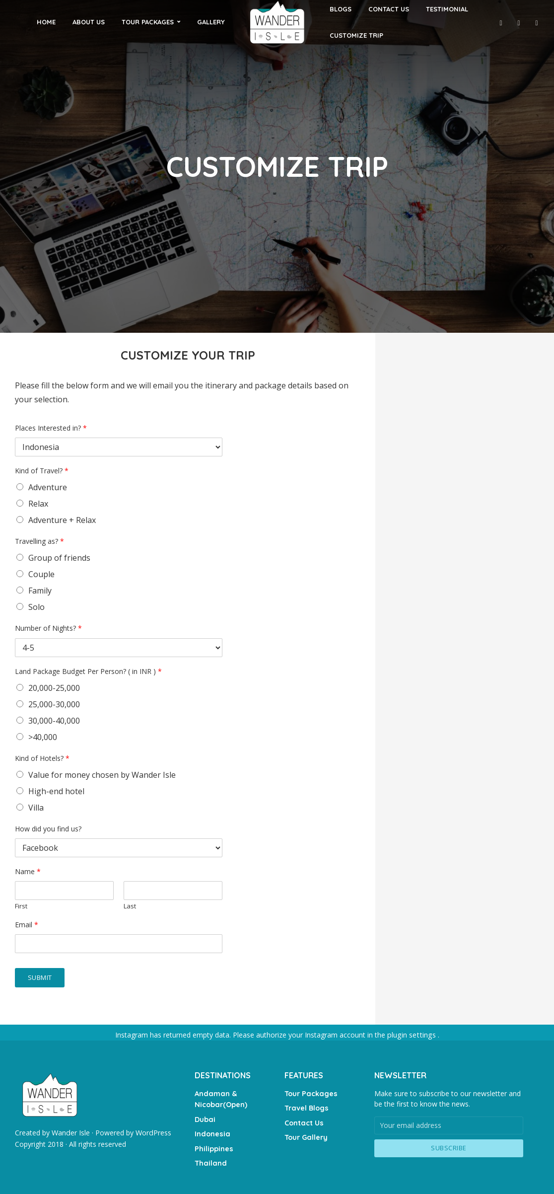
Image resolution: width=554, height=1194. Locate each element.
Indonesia (212, 1130)
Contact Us (303, 1120)
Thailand (210, 1158)
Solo (36, 606)
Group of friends (59, 557)
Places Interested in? (51, 428)
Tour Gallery (305, 1134)
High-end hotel (56, 791)
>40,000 (42, 737)
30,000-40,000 (54, 720)
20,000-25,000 (54, 687)
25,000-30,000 (54, 704)
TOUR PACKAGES (148, 22)
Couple (41, 574)
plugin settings (412, 1035)
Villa (36, 807)
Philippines (213, 1144)
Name (28, 871)
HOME (46, 22)
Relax (38, 503)
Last (130, 906)
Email (26, 924)
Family (40, 590)
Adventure (47, 487)
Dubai (205, 1117)
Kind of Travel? (42, 470)
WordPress (152, 1132)
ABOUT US (88, 22)
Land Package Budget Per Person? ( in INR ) (88, 671)
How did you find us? (48, 828)
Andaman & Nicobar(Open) (220, 1098)
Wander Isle (70, 1132)
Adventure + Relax (62, 520)
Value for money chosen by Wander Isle (102, 774)
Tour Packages (309, 1092)
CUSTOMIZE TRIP (356, 35)
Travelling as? (39, 541)
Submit (40, 977)
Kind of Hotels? (42, 758)
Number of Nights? (48, 628)
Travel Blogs (305, 1106)
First (21, 906)
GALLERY (211, 22)
